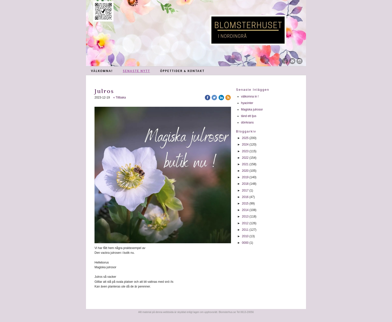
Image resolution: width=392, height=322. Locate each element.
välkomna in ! (250, 96)
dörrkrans (247, 122)
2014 (245, 210)
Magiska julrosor (252, 109)
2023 (245, 151)
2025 (245, 138)
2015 (245, 203)
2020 (245, 170)
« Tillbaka (119, 97)
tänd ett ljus (249, 116)
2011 (245, 230)
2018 (245, 184)
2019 (245, 177)
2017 (245, 190)
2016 (245, 197)
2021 (245, 164)
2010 (245, 236)
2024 (245, 144)
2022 (245, 158)
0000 (245, 242)
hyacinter (247, 103)
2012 (245, 223)
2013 (245, 216)
